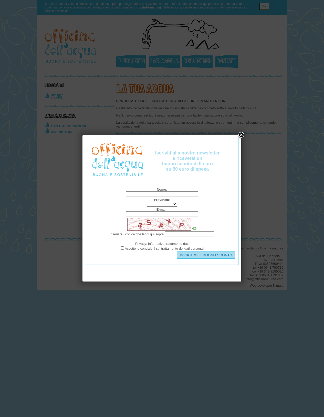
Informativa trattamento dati (168, 244)
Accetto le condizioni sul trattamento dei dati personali (164, 248)
